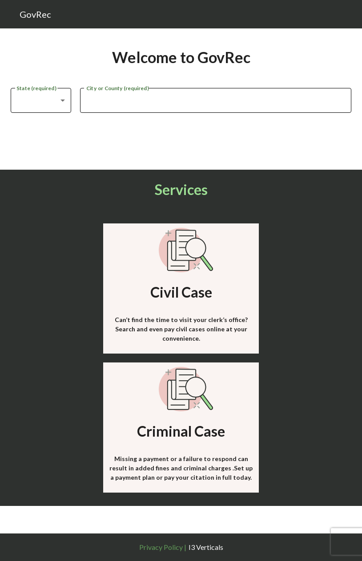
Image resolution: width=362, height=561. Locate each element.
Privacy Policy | (162, 547)
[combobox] (41, 100)
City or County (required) (117, 87)
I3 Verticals (206, 547)
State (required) (36, 87)
